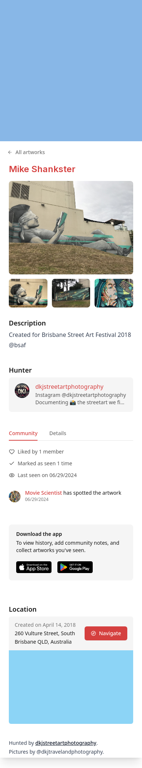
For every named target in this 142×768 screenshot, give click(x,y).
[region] (71, 70)
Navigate (106, 633)
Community (23, 433)
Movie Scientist (43, 492)
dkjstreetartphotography (69, 387)
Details (57, 433)
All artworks (26, 152)
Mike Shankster (42, 169)
